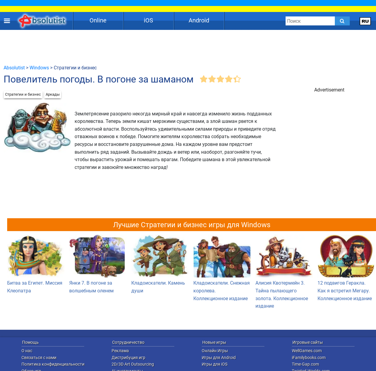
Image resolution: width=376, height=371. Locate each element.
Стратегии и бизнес (23, 94)
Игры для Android (219, 357)
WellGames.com (307, 350)
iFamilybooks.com (309, 357)
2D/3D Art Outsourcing (133, 364)
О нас (26, 350)
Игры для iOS (214, 364)
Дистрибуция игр (128, 357)
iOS (148, 20)
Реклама (120, 350)
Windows (39, 68)
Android (199, 20)
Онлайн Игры (215, 350)
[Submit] (342, 20)
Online (98, 20)
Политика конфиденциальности (52, 364)
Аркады (53, 94)
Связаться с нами (38, 357)
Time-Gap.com (305, 364)
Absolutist (14, 68)
